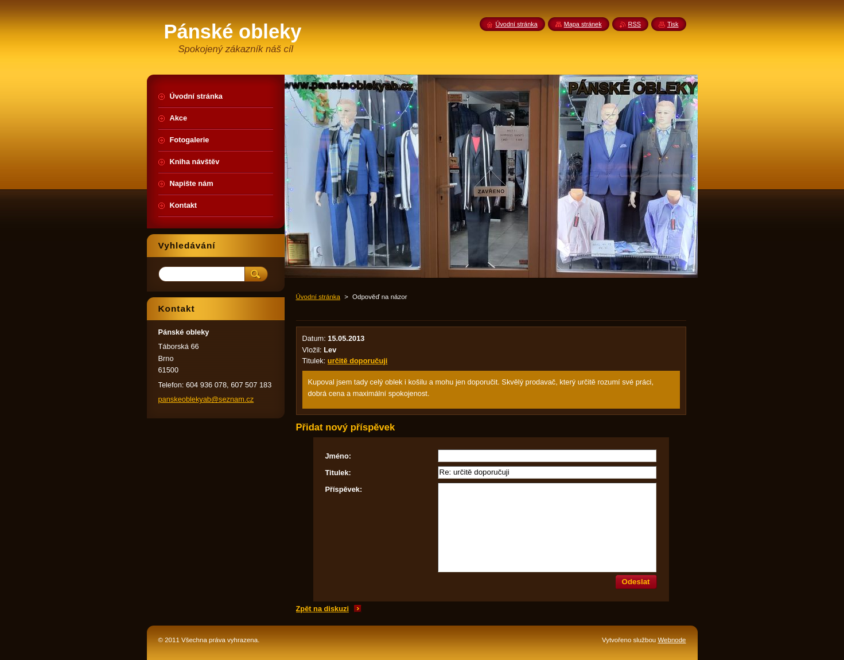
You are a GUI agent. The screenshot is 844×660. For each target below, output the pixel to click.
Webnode (672, 639)
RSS (634, 24)
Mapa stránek (583, 24)
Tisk (673, 24)
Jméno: (338, 456)
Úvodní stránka (318, 296)
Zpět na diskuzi (322, 608)
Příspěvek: (344, 489)
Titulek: (338, 472)
